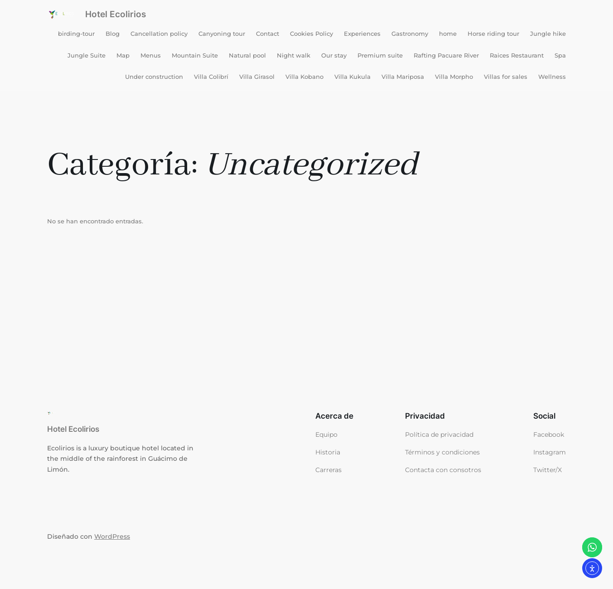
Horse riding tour (493, 33)
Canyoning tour (221, 33)
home (448, 33)
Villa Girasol (257, 76)
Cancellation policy (159, 33)
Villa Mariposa (402, 76)
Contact (267, 33)
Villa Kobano (304, 76)
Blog (113, 33)
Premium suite (380, 55)
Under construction (154, 76)
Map (123, 55)
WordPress (112, 536)
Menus (150, 55)
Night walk (293, 55)
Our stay (334, 55)
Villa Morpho (454, 76)
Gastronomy (409, 33)
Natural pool (247, 55)
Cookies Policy (311, 33)
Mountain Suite (195, 55)
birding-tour (76, 33)
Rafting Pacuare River (446, 55)
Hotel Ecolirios (115, 14)
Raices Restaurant (517, 55)
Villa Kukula (352, 76)
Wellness (552, 76)
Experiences (362, 33)
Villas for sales (505, 76)
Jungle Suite (87, 55)
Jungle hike (548, 33)
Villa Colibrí (211, 76)
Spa (560, 55)
